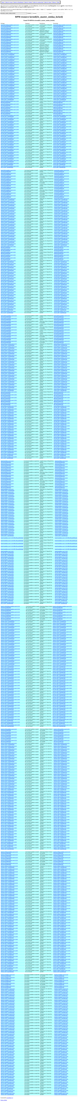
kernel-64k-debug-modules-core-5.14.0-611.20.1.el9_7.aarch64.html (10, 152)
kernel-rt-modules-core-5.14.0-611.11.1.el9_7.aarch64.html (8, 1085)
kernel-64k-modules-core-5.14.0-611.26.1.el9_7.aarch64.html (8, 292)
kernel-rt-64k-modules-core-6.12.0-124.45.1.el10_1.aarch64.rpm (62, 749)
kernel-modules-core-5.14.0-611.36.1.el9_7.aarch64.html (7, 569)
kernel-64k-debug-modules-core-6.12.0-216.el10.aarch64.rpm (62, 34)
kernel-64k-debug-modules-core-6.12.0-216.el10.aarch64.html (10, 34)
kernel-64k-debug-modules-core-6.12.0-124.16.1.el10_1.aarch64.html (10, 93)
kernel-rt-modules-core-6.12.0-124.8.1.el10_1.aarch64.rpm (61, 1034)
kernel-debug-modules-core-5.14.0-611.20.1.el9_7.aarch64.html (9, 443)
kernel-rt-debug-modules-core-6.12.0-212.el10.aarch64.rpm (61, 861)
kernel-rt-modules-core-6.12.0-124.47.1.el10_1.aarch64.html (8, 992)
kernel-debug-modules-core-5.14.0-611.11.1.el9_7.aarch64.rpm (62, 452)
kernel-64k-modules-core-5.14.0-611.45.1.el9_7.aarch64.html (8, 267)
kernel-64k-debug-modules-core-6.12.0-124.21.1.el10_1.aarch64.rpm (62, 87)
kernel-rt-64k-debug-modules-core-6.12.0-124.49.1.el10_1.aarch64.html (10, 621)
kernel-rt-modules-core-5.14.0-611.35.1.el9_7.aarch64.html (8, 1060)
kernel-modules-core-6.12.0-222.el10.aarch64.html (7, 461)
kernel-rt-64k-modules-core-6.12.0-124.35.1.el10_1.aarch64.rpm (62, 763)
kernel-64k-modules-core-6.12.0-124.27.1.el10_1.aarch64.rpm (61, 230)
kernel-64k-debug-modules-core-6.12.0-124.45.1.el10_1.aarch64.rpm (62, 59)
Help (58, 2)
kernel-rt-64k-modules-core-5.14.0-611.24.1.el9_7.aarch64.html (9, 828)
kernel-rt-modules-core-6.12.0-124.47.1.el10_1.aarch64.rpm (61, 992)
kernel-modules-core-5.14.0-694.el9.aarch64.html (12, 537)
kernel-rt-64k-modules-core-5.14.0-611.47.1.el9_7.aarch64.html (9, 797)
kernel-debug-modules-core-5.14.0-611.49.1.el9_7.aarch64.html (9, 406)
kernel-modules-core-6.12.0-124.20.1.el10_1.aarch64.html (7, 526)
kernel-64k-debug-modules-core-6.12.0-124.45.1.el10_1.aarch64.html (10, 59)
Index (3, 2)
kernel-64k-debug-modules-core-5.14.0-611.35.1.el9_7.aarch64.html (10, 135)
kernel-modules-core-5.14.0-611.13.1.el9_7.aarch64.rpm (61, 594)
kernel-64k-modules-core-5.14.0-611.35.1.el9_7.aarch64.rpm (61, 281)
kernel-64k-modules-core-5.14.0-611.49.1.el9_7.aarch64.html (8, 261)
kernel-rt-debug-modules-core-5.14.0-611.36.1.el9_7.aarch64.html (9, 934)
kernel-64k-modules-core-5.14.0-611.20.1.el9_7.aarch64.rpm (61, 298)
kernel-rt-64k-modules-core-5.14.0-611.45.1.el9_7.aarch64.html (9, 800)
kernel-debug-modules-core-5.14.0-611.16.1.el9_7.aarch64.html (9, 446)
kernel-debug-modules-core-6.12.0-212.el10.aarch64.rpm (62, 339)
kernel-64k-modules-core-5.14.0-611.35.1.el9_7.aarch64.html (8, 281)
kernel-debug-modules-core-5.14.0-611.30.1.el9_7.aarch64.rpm (62, 432)
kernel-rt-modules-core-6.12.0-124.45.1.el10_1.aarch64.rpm (61, 995)
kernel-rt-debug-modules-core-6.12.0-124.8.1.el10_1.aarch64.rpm (61, 912)
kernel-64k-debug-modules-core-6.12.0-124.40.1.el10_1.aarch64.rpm (62, 65)
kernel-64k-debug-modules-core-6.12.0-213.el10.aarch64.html (10, 42)
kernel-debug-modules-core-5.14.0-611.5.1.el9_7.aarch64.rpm (62, 457)
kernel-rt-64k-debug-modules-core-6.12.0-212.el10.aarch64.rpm (62, 615)
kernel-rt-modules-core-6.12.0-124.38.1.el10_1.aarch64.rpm (61, 1006)
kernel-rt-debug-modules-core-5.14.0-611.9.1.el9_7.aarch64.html (9, 965)
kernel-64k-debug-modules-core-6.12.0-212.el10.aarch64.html (10, 48)
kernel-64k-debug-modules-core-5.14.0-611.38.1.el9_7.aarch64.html (10, 130)
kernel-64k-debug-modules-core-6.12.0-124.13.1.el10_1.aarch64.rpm (62, 96)
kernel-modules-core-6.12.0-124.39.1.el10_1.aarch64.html (7, 504)
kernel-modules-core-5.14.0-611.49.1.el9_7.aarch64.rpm (61, 552)
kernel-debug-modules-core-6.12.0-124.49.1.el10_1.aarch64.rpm (62, 344)
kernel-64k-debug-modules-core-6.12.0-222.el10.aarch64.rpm (62, 25)
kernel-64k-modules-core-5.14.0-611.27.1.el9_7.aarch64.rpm (61, 289)
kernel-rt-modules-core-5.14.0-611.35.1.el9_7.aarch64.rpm (61, 1060)
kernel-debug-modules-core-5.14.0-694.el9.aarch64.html (9, 392)
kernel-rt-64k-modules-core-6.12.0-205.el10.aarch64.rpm (62, 741)
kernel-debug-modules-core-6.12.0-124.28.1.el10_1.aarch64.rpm (62, 372)
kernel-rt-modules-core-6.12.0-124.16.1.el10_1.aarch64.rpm (61, 1029)
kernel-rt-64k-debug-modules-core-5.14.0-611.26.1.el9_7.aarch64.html (10, 703)
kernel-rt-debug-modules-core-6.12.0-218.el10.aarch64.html (9, 852)
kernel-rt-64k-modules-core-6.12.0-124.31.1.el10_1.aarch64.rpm (62, 766)
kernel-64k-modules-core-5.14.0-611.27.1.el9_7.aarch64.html (8, 289)
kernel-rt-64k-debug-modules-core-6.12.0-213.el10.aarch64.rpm (62, 612)
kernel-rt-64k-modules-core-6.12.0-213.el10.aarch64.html (9, 735)
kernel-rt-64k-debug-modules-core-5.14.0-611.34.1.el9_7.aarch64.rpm (62, 694)
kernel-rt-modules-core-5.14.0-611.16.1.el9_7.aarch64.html (8, 1080)
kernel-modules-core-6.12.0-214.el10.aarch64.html (7, 476)
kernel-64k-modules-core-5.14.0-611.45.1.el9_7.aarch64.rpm (61, 267)
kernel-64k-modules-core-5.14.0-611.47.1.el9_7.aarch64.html (8, 264)
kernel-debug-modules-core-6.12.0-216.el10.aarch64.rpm (62, 325)
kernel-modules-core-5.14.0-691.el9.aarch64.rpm (66, 540)
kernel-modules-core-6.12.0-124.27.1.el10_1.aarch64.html (7, 521)
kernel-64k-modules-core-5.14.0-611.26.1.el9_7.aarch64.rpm (61, 292)
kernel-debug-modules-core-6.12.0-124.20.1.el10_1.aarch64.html (9, 381)
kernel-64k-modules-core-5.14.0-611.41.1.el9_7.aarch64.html (8, 272)
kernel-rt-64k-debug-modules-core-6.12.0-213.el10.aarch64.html (10, 612)
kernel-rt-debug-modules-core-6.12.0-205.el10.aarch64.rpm (61, 864)
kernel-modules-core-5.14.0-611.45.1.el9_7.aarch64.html (7, 557)
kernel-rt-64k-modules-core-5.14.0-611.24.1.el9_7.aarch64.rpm (62, 828)
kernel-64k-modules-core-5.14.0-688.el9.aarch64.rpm (61, 255)
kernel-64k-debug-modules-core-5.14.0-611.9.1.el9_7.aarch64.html (10, 164)
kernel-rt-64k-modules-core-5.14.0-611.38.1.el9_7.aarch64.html (9, 809)
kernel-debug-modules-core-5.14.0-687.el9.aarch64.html (9, 404)
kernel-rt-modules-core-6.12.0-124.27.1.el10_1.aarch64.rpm (61, 1020)
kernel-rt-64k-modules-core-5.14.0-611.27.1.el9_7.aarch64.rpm (62, 823)
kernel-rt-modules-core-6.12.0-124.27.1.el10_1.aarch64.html (8, 1020)
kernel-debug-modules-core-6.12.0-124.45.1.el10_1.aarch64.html (9, 350)
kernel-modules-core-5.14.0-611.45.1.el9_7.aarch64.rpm (61, 557)
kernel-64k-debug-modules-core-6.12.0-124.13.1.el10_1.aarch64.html (10, 96)
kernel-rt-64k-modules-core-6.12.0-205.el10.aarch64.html (9, 741)
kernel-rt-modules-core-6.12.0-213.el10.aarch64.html (8, 981)
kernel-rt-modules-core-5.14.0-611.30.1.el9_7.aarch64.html (8, 1065)
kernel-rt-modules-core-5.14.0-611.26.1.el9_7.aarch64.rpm (61, 1071)
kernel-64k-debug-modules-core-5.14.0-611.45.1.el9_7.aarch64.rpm (62, 121)
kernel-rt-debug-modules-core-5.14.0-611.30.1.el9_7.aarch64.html (9, 943)
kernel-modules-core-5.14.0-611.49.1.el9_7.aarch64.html (7, 552)
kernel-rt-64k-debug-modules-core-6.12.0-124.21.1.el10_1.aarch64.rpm (62, 655)
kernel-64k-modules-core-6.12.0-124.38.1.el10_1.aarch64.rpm (61, 216)
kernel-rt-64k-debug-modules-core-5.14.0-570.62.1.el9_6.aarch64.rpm (62, 725)
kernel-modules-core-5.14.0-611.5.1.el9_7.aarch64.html (7, 603)
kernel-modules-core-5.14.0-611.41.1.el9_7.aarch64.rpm (61, 563)
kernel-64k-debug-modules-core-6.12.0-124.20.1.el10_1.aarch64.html (10, 90)
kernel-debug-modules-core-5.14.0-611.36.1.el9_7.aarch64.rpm (62, 423)
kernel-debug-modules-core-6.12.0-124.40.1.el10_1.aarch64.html (9, 356)
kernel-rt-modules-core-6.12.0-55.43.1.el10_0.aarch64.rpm (61, 1037)
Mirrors (54, 2)
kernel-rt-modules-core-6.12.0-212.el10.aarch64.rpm (61, 984)
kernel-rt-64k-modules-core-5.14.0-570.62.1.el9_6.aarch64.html (9, 848)
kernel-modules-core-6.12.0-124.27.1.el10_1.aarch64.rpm (61, 521)
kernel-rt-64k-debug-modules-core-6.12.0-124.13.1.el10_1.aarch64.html (10, 663)
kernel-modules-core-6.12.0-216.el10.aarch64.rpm (61, 470)
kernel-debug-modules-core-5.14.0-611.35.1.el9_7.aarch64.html (9, 426)
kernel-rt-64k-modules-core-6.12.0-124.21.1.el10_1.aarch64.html (9, 778)
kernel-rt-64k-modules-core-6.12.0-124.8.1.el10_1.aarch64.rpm (62, 789)
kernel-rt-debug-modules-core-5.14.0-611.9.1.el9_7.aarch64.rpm (61, 965)
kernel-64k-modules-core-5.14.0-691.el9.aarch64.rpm (61, 250)
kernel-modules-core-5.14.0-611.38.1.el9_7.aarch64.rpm (61, 566)
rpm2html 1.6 (10, 1097)
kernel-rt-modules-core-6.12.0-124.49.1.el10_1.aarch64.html (8, 989)
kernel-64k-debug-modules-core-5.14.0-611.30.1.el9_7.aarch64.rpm (62, 141)
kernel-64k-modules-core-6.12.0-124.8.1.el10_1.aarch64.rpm (61, 244)
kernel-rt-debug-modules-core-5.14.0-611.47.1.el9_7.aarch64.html (9, 920)
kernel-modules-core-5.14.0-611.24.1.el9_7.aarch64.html (7, 586)
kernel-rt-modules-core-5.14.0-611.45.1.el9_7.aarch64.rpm (61, 1046)
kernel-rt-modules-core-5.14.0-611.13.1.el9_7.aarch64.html (8, 1082)
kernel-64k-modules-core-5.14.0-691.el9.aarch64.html (8, 250)
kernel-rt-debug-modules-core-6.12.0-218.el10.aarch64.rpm (61, 852)
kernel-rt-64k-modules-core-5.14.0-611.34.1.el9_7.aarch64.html (9, 817)
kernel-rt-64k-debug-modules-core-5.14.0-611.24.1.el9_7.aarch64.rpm (62, 706)
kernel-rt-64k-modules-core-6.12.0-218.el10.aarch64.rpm (62, 730)
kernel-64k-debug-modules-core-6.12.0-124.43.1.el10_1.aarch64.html (10, 62)
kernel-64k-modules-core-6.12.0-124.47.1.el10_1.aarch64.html (8, 202)
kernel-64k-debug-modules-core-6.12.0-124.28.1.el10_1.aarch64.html (10, 82)
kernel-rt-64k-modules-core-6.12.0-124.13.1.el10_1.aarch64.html (9, 786)
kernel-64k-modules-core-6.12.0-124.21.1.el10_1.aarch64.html (8, 233)
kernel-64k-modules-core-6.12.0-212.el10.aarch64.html (8, 193)
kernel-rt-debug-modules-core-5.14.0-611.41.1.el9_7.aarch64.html (9, 929)
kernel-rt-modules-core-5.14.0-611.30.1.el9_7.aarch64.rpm (61, 1065)
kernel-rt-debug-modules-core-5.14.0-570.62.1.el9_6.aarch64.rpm (61, 971)
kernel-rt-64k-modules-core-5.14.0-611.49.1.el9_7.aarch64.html (9, 794)
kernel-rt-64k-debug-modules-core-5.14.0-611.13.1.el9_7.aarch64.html (10, 714)
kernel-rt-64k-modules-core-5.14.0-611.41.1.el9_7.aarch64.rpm (62, 806)
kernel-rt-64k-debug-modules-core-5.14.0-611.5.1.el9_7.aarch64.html (10, 722)
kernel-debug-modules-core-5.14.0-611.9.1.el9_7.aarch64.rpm (62, 454)
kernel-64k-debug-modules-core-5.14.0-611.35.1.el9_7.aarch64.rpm (62, 135)
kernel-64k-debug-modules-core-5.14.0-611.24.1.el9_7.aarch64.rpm (62, 150)
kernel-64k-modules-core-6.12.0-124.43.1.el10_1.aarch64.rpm (61, 207)
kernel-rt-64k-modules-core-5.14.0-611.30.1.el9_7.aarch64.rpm (62, 820)
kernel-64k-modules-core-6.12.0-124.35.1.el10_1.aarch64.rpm (61, 219)
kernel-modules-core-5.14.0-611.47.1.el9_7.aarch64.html (7, 555)
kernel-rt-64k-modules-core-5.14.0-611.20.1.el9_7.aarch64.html (9, 831)
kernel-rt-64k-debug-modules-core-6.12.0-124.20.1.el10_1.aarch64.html (10, 658)
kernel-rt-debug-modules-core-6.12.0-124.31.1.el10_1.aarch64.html (9, 889)
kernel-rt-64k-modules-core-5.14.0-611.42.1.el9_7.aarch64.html (9, 803)
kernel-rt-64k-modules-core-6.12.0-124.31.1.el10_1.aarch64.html (9, 766)
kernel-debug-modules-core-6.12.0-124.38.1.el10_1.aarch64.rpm (62, 361)
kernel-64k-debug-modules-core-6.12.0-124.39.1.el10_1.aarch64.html (10, 68)
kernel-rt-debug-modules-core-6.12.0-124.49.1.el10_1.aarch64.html (9, 866)
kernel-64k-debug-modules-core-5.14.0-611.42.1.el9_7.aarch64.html (10, 124)
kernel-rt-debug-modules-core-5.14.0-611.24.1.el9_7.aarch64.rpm (61, 951)
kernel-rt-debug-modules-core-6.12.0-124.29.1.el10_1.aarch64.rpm (61, 892)
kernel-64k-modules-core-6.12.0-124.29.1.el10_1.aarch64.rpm (61, 224)
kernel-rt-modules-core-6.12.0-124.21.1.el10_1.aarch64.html (8, 1023)
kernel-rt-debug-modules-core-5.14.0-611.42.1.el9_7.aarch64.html (9, 926)
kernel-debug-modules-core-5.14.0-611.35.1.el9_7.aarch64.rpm (62, 426)
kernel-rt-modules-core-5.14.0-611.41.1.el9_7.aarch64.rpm (61, 1051)
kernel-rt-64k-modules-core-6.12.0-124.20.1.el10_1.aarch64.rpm (62, 780)
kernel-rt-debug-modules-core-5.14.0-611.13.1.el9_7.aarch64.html (9, 960)
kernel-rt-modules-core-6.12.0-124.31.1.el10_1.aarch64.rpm (61, 1012)
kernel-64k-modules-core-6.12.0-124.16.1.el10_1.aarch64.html (8, 238)
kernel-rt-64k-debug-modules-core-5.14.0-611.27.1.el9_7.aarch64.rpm (62, 700)
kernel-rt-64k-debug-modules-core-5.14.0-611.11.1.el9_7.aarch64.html (10, 717)
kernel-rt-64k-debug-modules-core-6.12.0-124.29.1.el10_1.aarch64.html (10, 646)
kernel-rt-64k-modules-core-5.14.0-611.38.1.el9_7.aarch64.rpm (62, 809)
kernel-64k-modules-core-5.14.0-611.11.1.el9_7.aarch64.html (8, 306)
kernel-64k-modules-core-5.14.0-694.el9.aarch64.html (8, 247)
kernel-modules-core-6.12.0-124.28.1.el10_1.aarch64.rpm (61, 518)
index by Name (47, 2)
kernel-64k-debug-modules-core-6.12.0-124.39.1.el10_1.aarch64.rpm (62, 68)
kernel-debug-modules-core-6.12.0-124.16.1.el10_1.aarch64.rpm (62, 384)
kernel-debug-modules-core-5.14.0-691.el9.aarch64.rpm (62, 395)
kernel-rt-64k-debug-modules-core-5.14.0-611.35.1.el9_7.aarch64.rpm (62, 691)
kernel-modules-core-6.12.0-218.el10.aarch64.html (7, 464)
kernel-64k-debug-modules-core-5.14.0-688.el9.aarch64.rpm (62, 110)
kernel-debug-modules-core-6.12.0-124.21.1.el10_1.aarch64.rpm (62, 378)
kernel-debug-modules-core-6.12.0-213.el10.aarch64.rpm (62, 333)
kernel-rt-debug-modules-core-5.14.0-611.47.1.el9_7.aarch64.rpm (61, 920)
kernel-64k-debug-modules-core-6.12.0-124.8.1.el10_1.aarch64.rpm (62, 99)
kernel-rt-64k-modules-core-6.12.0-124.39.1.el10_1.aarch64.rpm (62, 758)
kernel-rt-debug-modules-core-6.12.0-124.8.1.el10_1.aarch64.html (9, 912)
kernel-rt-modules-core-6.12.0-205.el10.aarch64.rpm (61, 986)
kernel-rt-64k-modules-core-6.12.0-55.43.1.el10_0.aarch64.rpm (62, 792)
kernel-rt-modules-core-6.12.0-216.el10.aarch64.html (8, 978)
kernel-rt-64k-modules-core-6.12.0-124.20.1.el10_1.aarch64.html (9, 780)
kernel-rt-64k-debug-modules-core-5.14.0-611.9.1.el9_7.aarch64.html (10, 720)
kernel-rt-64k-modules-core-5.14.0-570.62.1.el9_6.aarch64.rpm (62, 848)
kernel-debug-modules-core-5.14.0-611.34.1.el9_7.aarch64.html (9, 429)
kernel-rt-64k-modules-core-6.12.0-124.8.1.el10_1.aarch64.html (9, 789)
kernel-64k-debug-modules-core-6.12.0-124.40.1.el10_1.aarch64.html (10, 65)
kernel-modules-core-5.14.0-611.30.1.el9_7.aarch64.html (7, 577)
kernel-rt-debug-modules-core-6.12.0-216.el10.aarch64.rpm (61, 855)
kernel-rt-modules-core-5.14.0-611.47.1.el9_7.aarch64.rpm (61, 1043)
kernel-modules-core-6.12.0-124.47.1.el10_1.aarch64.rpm (61, 492)
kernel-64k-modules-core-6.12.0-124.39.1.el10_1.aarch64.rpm (61, 213)
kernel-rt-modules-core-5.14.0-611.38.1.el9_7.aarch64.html (8, 1054)
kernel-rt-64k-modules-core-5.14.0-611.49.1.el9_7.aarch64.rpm (62, 794)
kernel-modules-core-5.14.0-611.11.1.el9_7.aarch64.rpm (61, 597)
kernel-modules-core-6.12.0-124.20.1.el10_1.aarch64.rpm (61, 526)
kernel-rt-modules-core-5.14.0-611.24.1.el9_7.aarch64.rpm (61, 1074)
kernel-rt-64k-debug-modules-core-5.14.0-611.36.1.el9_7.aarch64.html (10, 689)
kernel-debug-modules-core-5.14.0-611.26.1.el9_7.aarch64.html (9, 437)
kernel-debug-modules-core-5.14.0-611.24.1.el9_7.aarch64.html (9, 440)
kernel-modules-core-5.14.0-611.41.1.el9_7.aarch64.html (7, 563)
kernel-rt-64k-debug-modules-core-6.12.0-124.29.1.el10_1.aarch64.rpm (62, 646)
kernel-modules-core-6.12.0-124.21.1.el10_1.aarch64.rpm (61, 523)
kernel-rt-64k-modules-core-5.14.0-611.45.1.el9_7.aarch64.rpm (62, 800)
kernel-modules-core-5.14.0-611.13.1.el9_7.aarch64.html (7, 594)
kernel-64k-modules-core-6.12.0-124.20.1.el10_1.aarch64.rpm (61, 236)
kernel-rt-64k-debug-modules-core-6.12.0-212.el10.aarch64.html (10, 615)
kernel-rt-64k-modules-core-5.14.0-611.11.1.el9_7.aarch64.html (9, 840)
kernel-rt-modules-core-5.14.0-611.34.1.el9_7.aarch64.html (8, 1063)
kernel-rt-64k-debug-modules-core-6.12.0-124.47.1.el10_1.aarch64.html (10, 624)
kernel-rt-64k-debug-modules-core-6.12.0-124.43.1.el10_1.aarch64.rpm (62, 629)
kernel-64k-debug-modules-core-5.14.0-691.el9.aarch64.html (10, 104)
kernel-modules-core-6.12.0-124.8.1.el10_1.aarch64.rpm (61, 535)
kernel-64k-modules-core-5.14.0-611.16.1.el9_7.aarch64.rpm (61, 301)
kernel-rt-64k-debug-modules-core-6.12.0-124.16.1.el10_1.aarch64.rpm (62, 660)
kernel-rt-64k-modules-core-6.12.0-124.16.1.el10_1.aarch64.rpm (62, 783)
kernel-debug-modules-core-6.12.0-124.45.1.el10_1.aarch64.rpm (62, 350)
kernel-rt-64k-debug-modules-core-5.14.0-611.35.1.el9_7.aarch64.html (10, 691)
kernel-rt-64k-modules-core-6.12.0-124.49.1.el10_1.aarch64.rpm (62, 744)
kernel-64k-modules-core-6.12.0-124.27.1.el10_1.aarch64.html (8, 230)
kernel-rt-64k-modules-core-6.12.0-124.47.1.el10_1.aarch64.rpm (62, 746)
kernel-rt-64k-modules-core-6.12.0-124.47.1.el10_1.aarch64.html (9, 746)
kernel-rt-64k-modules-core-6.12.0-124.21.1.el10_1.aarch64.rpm (62, 778)
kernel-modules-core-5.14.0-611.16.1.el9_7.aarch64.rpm (61, 591)
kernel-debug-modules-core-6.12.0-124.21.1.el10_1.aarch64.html (9, 378)
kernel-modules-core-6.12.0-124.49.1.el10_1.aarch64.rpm (61, 490)
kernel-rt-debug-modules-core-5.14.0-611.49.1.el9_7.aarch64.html (9, 917)
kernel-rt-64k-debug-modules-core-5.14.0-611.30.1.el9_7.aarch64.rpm (62, 697)
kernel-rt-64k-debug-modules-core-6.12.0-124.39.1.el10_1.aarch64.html (10, 635)
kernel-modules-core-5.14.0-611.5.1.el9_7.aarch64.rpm (61, 603)
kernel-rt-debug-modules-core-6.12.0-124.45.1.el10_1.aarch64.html (9, 872)
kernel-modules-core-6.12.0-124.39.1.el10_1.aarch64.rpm (61, 504)
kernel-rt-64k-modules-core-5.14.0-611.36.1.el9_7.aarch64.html (9, 811)
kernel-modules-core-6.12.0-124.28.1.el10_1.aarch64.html (7, 518)
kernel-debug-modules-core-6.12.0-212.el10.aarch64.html (9, 339)
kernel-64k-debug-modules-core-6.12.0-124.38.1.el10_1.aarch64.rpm (62, 71)
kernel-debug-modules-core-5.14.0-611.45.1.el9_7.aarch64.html (9, 412)
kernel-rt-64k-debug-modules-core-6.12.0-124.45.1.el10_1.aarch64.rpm (62, 627)
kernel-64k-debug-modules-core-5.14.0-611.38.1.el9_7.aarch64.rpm (62, 130)
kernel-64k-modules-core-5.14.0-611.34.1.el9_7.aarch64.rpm (61, 284)
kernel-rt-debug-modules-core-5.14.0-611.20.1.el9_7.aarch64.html (9, 954)
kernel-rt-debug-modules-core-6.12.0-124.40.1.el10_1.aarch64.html (9, 878)
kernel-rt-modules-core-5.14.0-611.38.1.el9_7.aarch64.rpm (61, 1054)
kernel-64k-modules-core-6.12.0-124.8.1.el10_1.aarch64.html (8, 244)
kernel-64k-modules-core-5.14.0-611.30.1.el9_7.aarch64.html (8, 286)
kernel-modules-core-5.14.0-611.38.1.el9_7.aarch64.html (7, 566)
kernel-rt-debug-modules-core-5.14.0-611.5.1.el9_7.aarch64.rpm (61, 968)
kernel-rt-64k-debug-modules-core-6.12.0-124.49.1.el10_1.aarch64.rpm (62, 621)
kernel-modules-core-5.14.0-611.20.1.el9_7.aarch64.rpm (61, 588)
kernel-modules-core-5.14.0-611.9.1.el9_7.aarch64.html (7, 600)
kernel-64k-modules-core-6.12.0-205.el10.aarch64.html (8, 196)
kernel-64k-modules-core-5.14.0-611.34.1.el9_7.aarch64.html (8, 284)
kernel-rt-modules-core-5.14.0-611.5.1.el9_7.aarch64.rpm (61, 1091)
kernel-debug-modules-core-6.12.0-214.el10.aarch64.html (9, 330)
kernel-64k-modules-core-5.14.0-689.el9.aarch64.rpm (61, 253)
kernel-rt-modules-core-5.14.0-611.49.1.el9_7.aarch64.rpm (61, 1040)
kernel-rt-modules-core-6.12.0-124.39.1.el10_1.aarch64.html (8, 1003)
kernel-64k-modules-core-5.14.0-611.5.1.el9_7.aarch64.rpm (61, 312)
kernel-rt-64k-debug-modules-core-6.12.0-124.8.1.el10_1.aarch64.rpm (62, 666)
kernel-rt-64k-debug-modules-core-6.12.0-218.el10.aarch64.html (10, 607)
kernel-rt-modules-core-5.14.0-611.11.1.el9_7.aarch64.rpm (61, 1085)
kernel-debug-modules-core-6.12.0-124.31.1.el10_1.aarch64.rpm (62, 367)
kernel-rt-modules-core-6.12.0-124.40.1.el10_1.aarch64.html (8, 1000)
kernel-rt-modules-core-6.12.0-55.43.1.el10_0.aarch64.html (8, 1037)
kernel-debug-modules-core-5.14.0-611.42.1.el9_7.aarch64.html (9, 415)
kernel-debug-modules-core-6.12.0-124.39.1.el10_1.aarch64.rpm (62, 358)
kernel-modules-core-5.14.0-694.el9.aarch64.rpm (66, 537)
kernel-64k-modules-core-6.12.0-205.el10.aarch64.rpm (61, 196)
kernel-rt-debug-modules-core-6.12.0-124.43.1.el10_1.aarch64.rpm (61, 875)
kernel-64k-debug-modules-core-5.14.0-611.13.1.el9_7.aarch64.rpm (62, 158)
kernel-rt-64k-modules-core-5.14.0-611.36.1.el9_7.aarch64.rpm (62, 811)
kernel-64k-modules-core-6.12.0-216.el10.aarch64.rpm (61, 179)
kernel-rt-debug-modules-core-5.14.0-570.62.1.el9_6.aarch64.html (9, 971)
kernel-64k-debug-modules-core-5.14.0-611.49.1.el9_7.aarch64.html (10, 116)
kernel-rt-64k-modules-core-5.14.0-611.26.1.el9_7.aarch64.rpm (62, 825)
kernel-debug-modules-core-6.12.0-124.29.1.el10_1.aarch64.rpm (62, 370)
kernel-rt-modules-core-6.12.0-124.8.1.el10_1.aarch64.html (8, 1034)
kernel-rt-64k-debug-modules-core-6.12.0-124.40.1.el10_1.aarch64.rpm (62, 632)
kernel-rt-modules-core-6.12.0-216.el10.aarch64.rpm (61, 978)
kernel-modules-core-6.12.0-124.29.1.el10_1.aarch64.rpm (61, 515)
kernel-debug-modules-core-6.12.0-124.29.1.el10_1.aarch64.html (9, 370)
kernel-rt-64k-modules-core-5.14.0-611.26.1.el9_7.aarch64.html (9, 825)
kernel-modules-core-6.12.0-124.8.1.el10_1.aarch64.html (7, 535)
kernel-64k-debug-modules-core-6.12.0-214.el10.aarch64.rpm (62, 39)
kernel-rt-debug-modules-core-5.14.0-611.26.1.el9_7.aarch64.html (9, 948)
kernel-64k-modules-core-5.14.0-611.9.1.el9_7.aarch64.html (8, 309)
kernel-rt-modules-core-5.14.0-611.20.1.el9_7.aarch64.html (8, 1077)
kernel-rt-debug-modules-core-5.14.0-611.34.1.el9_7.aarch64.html (9, 940)
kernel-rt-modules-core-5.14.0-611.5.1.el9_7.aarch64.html (8, 1091)
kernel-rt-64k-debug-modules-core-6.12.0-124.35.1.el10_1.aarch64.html (10, 641)
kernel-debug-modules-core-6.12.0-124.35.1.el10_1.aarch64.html (9, 364)
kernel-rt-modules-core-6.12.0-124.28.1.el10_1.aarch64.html (8, 1017)
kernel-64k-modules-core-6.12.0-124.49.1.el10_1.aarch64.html (8, 199)
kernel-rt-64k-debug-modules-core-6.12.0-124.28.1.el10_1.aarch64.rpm (62, 649)
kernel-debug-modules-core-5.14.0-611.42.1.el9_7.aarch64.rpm (62, 415)
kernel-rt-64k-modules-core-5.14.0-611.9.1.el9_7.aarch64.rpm (62, 842)
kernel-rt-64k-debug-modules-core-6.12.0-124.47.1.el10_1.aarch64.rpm (62, 624)
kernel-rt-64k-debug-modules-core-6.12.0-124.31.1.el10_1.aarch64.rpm (62, 643)
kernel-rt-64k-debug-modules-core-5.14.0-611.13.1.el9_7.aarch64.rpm (62, 714)
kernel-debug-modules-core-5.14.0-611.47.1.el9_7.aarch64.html (9, 409)
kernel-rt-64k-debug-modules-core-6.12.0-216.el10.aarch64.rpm (62, 610)
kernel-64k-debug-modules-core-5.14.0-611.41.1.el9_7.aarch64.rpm (62, 127)
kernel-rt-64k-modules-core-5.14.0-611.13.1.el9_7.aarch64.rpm (62, 837)
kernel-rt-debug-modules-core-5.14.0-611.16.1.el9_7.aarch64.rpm (61, 957)
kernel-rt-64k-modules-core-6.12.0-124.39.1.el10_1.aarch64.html (9, 758)
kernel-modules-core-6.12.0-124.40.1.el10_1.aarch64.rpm (61, 501)
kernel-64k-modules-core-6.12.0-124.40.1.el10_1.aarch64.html (8, 210)
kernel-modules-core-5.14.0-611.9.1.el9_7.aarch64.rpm (61, 600)
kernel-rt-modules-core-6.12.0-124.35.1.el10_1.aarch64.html (8, 1009)
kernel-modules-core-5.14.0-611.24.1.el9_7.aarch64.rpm (61, 586)
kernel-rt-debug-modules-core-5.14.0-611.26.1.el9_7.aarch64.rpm (61, 948)
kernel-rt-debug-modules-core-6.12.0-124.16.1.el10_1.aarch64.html (9, 906)
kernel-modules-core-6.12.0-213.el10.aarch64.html (7, 478)
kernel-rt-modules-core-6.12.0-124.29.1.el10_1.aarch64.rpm (61, 1015)
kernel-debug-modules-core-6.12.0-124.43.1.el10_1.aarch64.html (9, 353)
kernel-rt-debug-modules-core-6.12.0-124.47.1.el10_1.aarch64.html (9, 869)
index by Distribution (18, 2)
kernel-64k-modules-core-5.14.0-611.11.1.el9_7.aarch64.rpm (61, 306)
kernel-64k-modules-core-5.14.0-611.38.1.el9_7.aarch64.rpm (61, 275)
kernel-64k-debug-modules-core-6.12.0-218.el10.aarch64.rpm (62, 28)
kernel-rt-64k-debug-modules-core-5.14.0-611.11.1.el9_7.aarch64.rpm (62, 717)
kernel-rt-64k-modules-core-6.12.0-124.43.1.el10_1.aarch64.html (9, 752)
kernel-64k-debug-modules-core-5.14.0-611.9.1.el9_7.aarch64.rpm (62, 164)
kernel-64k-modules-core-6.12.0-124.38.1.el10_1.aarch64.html (8, 216)
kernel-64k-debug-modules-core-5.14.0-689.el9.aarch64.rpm (62, 107)
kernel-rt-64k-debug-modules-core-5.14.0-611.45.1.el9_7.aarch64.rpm (62, 677)
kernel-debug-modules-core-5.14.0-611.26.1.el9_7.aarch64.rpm (62, 437)
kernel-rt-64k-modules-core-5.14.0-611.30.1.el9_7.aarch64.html (9, 820)
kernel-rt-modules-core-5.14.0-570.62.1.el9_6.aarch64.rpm (61, 1094)
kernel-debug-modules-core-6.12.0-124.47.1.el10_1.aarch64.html (9, 347)
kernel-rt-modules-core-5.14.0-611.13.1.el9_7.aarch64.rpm (61, 1082)
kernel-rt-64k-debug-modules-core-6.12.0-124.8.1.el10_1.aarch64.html (10, 666)
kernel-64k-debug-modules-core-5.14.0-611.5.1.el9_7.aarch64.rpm (62, 166)
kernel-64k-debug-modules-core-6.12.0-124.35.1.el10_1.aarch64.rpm (62, 73)
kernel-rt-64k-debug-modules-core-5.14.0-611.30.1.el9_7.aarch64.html (10, 697)
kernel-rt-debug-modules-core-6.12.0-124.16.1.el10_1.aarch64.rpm (61, 906)
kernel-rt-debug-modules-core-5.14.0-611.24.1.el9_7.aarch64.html (9, 951)
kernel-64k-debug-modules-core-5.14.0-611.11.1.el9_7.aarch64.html (10, 161)
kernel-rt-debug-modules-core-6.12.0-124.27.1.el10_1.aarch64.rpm (61, 897)
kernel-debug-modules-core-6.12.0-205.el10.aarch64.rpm (62, 341)
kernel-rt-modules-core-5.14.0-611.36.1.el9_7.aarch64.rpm (61, 1057)
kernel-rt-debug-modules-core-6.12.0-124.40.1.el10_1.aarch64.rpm (61, 878)
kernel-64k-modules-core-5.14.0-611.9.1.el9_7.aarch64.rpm (61, 309)
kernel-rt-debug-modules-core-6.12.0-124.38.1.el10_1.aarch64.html (9, 883)
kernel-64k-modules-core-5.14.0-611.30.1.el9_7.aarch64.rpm (61, 286)
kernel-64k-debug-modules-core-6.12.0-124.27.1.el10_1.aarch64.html (10, 85)
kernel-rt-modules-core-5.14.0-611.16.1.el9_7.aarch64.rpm (61, 1080)
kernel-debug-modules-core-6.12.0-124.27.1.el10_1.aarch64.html (9, 375)
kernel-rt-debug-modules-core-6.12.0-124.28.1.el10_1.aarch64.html (9, 895)
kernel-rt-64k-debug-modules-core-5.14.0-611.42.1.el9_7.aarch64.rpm (62, 680)
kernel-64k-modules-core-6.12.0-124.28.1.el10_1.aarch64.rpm (61, 227)
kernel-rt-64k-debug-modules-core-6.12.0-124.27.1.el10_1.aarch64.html (10, 652)
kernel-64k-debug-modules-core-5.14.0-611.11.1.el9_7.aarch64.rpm (62, 161)
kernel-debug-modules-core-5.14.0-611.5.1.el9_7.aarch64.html (9, 457)
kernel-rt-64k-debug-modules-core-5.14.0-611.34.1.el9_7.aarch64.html (10, 694)
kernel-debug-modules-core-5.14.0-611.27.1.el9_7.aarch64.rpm (62, 435)
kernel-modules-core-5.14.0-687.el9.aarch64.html (12, 549)
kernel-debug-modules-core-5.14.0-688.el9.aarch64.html (9, 401)
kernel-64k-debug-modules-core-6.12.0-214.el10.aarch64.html (10, 39)
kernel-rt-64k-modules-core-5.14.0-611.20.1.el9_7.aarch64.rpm (62, 831)
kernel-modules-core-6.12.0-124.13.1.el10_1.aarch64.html (7, 532)
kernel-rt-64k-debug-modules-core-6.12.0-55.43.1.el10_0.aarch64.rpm (62, 669)
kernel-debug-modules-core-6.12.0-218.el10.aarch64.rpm (62, 319)
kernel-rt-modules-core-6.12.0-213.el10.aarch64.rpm (61, 981)
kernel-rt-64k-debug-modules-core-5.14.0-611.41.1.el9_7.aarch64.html (10, 683)
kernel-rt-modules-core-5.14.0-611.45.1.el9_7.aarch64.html (8, 1046)
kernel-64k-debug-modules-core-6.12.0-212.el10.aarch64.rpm (62, 48)
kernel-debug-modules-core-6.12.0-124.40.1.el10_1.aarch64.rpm (62, 356)
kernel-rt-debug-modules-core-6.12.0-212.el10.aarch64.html (9, 861)
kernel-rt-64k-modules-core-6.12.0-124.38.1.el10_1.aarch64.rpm (62, 761)
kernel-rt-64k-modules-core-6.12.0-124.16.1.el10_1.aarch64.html (9, 783)
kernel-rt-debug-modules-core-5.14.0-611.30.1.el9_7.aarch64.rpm (61, 943)
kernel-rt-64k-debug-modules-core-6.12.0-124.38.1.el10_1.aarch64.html (10, 638)
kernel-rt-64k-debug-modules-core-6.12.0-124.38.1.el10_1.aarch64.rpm (62, 638)
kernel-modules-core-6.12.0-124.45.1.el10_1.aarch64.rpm (61, 495)
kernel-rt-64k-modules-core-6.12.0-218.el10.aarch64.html (9, 730)
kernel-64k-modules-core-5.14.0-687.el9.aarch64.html (8, 258)
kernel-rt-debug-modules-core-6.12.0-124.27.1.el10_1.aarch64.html (9, 897)
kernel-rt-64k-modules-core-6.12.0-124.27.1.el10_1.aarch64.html (9, 775)
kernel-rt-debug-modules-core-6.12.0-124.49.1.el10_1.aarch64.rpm (61, 866)
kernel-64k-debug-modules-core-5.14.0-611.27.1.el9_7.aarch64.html (10, 144)
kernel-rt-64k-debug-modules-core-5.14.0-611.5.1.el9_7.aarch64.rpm (62, 722)
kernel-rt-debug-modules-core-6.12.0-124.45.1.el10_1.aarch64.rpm (61, 872)
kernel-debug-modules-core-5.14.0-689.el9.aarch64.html (9, 398)
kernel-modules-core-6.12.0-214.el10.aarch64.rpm (61, 476)
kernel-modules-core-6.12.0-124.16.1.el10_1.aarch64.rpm (61, 529)
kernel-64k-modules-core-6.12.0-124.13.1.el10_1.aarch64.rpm (61, 241)
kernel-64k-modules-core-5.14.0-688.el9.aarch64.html (8, 255)
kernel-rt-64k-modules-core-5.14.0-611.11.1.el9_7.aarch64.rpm (62, 840)
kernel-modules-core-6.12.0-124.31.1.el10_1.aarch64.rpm (61, 512)
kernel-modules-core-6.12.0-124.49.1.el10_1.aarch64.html (7, 490)
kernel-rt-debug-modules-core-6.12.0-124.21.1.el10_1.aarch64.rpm (61, 900)
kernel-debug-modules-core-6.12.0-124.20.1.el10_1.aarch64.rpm (62, 381)
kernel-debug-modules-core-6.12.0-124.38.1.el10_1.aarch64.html (9, 361)
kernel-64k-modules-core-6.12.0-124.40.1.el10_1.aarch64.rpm (61, 210)
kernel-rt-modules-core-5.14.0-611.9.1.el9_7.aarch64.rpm (61, 1088)
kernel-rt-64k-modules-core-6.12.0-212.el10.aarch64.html (9, 738)
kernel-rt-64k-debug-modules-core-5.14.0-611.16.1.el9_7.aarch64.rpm (62, 711)
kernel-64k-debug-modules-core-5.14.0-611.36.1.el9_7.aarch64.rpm (62, 133)
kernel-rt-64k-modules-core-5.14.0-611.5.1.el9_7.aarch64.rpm (62, 845)
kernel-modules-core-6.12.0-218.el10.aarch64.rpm (61, 464)
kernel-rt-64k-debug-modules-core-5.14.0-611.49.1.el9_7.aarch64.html (10, 672)
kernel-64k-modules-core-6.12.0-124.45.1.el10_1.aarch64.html (8, 205)
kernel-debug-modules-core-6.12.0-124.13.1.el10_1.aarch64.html (9, 387)
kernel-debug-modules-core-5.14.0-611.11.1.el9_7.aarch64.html (9, 452)
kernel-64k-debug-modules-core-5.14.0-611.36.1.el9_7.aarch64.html (10, 133)
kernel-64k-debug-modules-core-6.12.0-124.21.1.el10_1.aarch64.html (10, 87)
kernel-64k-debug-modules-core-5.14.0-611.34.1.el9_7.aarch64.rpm (62, 138)
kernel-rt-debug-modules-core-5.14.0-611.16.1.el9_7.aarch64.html (9, 957)
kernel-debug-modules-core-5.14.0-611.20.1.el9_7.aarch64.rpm (62, 443)
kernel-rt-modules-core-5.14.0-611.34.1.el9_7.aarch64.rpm (61, 1063)
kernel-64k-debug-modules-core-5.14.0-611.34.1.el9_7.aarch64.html (10, 138)
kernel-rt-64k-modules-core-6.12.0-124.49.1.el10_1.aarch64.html (9, 744)
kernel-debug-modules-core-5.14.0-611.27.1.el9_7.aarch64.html (9, 435)
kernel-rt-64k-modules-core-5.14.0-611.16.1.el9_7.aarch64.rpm (62, 834)
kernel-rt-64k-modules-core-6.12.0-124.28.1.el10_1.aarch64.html (9, 772)
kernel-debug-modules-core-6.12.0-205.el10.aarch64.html (9, 341)
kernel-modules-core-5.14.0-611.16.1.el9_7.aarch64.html (7, 591)
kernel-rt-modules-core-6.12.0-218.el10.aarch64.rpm (61, 975)
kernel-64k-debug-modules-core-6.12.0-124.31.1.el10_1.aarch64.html (10, 76)
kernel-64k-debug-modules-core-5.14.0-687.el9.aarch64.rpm (62, 113)
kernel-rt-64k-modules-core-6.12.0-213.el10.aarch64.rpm (62, 735)
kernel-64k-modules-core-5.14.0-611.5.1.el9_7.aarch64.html (8, 312)
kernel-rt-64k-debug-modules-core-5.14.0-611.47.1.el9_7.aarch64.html (10, 674)
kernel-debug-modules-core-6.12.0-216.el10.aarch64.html (9, 325)
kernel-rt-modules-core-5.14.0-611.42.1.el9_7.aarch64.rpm (61, 1048)
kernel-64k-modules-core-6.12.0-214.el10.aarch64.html (8, 185)
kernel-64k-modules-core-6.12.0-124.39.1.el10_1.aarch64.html (8, 213)
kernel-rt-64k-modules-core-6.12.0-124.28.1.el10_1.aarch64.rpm (62, 772)
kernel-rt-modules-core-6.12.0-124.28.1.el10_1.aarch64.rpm (61, 1017)
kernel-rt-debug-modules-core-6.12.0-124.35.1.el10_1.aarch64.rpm (61, 886)
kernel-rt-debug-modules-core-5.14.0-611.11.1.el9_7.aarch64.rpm (61, 962)
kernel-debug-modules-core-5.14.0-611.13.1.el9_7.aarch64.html (9, 449)
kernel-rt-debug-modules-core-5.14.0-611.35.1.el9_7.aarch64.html (9, 937)
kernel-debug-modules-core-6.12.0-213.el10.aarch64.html (9, 333)
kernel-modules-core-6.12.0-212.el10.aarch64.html (7, 484)
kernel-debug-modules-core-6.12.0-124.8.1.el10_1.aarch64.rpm (62, 389)
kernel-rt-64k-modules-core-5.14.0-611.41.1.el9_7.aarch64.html (9, 806)
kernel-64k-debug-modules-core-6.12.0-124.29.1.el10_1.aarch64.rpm (62, 79)
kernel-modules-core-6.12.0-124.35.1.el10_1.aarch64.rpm (61, 509)
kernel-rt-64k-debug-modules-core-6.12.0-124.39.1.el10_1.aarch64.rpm (62, 635)
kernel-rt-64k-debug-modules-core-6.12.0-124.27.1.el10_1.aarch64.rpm (62, 652)
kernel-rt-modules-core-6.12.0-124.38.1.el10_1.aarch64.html (8, 1006)
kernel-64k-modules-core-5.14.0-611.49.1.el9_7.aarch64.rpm (61, 261)
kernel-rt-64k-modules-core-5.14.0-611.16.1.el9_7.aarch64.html (9, 834)
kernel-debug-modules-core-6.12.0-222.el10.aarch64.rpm (62, 316)
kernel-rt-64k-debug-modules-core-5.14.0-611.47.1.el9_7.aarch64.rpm (62, 674)
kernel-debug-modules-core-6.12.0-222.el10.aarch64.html (9, 316)
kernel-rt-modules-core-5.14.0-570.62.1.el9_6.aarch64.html (8, 1094)
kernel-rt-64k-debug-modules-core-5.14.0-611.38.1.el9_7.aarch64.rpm (62, 686)
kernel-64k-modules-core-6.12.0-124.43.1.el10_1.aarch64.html (8, 207)
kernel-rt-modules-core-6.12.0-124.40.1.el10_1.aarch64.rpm (61, 1000)
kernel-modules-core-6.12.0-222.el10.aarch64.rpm (61, 461)
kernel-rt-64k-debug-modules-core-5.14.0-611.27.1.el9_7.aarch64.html (10, 700)
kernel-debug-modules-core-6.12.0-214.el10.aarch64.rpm (62, 330)
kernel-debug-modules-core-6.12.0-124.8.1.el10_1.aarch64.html (9, 389)
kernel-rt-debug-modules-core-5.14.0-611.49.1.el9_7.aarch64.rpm (61, 917)
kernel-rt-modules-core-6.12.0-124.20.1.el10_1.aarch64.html (8, 1026)
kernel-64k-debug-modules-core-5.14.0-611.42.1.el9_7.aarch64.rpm (62, 124)
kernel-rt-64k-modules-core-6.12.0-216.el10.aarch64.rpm (62, 732)
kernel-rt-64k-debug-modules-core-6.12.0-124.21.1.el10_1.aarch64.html (10, 655)
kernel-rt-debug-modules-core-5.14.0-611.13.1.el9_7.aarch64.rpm (61, 960)
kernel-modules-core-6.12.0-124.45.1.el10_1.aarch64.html (7, 495)
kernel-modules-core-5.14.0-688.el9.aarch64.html (12, 546)
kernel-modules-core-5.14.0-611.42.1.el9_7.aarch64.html (7, 560)
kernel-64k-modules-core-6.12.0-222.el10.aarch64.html (8, 171)
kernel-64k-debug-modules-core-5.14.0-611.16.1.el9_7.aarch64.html (10, 155)
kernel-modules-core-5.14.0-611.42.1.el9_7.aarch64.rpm (61, 560)
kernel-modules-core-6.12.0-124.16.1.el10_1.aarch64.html (7, 529)
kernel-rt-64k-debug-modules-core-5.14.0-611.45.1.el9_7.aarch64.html (10, 677)
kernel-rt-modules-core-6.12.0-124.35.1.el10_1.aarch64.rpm (61, 1009)
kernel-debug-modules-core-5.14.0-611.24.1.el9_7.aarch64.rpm (62, 440)
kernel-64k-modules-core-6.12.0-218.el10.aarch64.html (8, 174)
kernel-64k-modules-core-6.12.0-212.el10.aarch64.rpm (61, 193)
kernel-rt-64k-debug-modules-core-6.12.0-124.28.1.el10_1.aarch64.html (10, 649)
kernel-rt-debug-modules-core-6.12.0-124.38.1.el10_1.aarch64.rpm (61, 883)
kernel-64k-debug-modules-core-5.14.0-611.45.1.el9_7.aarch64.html (10, 121)
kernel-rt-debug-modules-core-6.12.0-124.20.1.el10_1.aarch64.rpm (61, 903)
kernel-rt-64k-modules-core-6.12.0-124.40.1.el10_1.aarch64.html (9, 755)
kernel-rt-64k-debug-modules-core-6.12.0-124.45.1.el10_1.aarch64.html (10, 627)
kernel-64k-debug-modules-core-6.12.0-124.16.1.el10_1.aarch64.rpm (62, 93)
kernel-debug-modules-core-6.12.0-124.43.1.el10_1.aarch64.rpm (62, 353)
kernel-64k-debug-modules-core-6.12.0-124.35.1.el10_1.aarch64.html (10, 73)
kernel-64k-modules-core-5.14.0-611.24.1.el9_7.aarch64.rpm (61, 295)
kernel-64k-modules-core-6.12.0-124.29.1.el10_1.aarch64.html (8, 224)
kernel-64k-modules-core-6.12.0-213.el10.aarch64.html (8, 188)
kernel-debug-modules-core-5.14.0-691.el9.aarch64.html (9, 395)
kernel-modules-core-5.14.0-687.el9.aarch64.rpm (66, 549)
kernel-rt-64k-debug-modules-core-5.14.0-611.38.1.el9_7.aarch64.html (10, 686)
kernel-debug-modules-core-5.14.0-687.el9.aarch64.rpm (62, 404)
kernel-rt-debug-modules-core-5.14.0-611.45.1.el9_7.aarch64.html (9, 923)
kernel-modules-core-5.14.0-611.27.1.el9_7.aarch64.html (7, 580)
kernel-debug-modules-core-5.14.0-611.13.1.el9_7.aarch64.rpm (62, 449)
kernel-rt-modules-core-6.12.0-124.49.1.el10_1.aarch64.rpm (61, 989)
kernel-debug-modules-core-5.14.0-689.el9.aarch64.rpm (62, 398)
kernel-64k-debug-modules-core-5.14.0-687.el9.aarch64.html (10, 113)
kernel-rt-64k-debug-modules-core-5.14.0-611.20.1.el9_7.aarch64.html (10, 708)
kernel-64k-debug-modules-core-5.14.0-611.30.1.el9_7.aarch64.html (10, 141)
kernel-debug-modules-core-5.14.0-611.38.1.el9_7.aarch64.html (9, 420)
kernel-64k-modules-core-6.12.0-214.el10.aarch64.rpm (61, 185)
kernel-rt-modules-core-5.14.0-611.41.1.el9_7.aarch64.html (8, 1051)
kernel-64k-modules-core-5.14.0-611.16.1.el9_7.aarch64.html (8, 301)
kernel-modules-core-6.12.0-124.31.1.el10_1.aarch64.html (7, 512)
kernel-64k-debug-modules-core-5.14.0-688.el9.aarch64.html (10, 110)
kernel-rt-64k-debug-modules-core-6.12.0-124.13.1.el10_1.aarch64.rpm (62, 663)
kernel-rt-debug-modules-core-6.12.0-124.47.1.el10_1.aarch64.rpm (61, 869)
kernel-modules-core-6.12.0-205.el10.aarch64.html (7, 487)
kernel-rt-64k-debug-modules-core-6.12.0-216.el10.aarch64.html (10, 610)
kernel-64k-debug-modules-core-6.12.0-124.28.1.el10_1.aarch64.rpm (62, 82)
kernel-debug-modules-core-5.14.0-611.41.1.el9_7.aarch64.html (9, 418)
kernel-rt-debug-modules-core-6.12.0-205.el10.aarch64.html (9, 864)
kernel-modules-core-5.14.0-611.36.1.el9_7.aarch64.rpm (61, 569)
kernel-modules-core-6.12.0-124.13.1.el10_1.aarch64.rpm (61, 532)
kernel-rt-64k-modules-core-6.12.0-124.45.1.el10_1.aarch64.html (9, 749)
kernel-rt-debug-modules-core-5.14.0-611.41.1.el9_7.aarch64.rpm (61, 929)
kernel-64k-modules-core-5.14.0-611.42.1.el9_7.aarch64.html (8, 269)
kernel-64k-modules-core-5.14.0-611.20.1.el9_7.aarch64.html (8, 298)
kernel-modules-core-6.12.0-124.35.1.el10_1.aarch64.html (7, 509)
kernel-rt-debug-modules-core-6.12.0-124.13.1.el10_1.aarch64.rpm (61, 909)
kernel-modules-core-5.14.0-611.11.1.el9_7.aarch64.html (7, 597)
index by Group (8, 2)
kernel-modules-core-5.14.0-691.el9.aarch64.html (12, 540)
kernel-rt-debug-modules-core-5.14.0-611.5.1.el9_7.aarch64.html (9, 968)
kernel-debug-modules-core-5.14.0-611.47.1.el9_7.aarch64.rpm (62, 409)
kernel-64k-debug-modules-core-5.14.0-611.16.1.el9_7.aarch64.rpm (62, 155)
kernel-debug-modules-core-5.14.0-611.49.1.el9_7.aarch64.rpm (62, 406)
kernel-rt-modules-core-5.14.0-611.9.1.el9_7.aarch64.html (8, 1088)
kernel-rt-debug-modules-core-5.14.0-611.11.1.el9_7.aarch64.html (9, 962)
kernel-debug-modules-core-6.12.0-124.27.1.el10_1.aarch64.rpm (62, 375)
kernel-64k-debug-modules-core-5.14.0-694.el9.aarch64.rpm (62, 102)
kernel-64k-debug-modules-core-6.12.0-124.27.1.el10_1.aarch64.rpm (62, 85)
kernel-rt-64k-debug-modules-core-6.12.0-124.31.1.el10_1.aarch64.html (10, 643)
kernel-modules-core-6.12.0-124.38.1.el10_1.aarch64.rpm (61, 507)
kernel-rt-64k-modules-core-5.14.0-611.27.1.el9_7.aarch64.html (9, 823)
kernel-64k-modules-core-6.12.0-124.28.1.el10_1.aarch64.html (8, 227)
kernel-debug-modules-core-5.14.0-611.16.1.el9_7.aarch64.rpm (62, 446)
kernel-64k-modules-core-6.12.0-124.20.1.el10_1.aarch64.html (8, 236)
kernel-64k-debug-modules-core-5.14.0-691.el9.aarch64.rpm (62, 104)
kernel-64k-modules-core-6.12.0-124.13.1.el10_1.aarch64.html (8, 241)
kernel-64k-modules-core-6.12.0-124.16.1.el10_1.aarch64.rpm (61, 238)
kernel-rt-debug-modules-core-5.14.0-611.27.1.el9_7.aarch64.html (9, 945)
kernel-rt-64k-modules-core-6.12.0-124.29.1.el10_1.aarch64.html (9, 769)
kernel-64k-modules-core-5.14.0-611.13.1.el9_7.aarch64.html (8, 303)
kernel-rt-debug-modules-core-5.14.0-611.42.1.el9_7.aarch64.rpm (61, 926)
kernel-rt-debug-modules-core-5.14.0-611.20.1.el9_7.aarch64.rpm (61, 954)
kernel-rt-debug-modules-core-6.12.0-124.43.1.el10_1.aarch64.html (9, 875)
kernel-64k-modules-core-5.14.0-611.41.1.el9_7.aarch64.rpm (61, 272)
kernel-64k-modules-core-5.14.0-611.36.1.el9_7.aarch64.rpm (61, 278)
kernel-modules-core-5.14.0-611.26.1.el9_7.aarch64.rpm (61, 583)
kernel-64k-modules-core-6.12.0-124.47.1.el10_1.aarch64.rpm (61, 202)
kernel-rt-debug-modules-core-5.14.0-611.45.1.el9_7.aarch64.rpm (61, 923)
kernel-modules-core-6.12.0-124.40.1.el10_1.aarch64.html (7, 501)
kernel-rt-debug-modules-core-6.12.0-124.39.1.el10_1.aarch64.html (9, 881)
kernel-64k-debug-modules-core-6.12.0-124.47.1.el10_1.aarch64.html (10, 56)
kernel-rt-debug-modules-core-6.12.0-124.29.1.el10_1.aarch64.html (9, 892)
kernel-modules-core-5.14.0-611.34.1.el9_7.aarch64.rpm (61, 574)
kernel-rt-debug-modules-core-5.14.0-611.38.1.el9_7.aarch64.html (9, 931)
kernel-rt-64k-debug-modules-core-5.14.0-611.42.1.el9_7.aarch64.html (10, 680)
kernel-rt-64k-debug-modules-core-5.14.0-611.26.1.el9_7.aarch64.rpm (62, 703)
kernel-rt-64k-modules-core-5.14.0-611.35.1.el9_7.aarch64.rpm (62, 814)
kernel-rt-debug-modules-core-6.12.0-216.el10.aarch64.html (9, 855)
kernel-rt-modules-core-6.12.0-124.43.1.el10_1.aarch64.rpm (61, 998)
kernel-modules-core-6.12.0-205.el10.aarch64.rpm (61, 487)
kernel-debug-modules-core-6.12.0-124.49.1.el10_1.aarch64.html (9, 344)
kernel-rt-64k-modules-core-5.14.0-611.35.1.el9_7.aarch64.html (9, 814)
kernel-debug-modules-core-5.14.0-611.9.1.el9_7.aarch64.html (9, 454)
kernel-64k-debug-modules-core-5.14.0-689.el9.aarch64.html (10, 107)
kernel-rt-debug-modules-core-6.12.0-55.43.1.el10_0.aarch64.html (9, 914)
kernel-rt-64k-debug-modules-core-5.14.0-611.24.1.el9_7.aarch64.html (10, 706)
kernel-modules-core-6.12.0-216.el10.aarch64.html (7, 470)
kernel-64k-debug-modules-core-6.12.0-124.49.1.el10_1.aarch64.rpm (62, 54)
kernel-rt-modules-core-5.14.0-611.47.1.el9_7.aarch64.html (8, 1043)
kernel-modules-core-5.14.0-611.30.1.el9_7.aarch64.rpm (61, 577)
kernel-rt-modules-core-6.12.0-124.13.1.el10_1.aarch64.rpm (61, 1032)
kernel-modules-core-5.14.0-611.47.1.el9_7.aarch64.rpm (61, 555)
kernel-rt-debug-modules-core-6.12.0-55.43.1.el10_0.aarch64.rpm (61, 914)
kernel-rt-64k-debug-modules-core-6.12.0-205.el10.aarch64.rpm (62, 618)
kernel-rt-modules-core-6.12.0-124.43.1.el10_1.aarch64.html (8, 998)
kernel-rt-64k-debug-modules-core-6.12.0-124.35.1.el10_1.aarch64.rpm (62, 641)
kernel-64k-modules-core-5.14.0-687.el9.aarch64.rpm (61, 258)
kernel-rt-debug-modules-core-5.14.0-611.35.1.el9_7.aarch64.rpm (61, 937)
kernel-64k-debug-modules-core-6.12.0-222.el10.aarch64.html (10, 25)
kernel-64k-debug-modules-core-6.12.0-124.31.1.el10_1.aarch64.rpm (62, 76)
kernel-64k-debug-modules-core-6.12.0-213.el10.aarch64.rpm (62, 42)
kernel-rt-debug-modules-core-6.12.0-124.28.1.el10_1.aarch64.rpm (61, 895)
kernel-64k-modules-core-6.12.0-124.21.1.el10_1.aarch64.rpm (61, 233)
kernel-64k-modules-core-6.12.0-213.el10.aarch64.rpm (61, 188)
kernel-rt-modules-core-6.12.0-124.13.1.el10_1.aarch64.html (8, 1032)
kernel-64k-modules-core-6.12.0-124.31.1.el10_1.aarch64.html (8, 221)
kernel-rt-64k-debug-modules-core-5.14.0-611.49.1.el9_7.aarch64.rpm (62, 672)
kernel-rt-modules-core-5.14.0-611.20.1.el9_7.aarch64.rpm (61, 1077)
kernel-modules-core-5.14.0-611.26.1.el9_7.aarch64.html (7, 583)
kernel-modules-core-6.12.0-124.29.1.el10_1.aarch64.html (7, 515)
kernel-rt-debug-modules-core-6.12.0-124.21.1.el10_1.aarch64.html (9, 900)
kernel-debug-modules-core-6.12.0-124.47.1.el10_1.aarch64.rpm (62, 347)
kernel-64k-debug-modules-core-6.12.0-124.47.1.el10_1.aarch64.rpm (62, 56)
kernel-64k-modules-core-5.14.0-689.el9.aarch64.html (8, 253)
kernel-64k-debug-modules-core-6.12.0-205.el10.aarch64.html (10, 51)
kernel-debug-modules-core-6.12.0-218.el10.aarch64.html (9, 319)
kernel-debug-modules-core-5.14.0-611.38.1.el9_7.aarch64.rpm (62, 420)
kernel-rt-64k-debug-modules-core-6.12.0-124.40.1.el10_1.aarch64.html (10, 632)
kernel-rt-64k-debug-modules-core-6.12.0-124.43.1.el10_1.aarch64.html (10, 629)
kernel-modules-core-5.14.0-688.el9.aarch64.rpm (66, 546)
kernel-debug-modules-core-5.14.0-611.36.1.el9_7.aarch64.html (9, 423)
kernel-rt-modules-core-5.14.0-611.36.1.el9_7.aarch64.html (8, 1057)
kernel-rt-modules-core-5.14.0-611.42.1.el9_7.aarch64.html (8, 1048)
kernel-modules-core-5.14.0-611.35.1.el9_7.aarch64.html (7, 571)
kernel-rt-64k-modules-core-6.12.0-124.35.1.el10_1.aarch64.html (9, 763)
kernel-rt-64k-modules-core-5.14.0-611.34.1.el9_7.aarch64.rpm (62, 817)
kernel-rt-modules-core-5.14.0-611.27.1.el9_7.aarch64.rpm (61, 1068)
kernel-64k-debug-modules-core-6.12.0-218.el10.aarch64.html (10, 28)
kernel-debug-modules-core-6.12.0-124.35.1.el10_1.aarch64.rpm (62, 364)
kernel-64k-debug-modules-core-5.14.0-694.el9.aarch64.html (10, 102)
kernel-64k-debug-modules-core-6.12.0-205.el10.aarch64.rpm (62, 51)
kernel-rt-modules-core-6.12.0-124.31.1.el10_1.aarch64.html (8, 1012)
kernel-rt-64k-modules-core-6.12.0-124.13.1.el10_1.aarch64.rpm (62, 786)
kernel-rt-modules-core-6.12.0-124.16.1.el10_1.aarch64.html (8, 1029)
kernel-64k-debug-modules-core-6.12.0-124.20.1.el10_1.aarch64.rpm (62, 90)
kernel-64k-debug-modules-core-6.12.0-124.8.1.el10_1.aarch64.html (10, 99)
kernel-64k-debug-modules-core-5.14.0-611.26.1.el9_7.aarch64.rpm (62, 147)
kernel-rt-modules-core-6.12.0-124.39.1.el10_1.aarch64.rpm (61, 1003)
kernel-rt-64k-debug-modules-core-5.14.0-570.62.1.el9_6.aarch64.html (10, 725)
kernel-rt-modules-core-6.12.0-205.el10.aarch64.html (8, 986)
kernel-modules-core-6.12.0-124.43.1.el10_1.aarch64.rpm (61, 498)
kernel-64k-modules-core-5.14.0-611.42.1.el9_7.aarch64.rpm (61, 269)
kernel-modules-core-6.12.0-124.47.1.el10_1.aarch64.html (7, 492)
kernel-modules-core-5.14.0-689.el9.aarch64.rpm (66, 543)
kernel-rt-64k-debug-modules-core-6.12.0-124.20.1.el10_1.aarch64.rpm (62, 658)
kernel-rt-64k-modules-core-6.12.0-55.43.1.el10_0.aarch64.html (9, 792)
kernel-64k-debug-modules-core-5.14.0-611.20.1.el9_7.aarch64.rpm (62, 152)
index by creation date (38, 2)
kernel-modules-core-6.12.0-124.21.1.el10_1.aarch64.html (7, 523)
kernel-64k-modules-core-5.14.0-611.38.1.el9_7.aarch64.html (8, 275)
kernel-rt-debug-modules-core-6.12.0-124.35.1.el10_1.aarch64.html (9, 886)
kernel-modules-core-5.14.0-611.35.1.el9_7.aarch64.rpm (61, 571)
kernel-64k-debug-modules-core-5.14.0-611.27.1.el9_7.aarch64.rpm (62, 144)
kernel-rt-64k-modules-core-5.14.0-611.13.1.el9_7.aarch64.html (9, 837)
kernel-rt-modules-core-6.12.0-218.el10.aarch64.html (8, 975)
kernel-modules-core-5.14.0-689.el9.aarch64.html (12, 543)
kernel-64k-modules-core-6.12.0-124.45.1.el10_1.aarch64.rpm (61, 205)
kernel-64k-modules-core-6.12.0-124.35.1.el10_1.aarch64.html (8, 219)
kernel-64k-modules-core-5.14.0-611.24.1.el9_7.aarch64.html (8, 295)
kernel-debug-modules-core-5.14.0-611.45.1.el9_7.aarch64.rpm (62, 412)
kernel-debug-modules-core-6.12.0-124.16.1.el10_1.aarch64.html (9, 384)
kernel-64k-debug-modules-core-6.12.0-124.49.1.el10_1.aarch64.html (10, 54)
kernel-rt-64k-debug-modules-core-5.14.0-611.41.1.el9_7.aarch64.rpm (62, 683)
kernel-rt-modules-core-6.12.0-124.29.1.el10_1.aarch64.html (8, 1015)
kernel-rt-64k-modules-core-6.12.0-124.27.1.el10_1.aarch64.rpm (62, 775)
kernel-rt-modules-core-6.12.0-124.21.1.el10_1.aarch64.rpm (61, 1023)
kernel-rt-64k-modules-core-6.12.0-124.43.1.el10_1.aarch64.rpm (62, 752)
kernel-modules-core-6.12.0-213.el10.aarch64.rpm (61, 478)
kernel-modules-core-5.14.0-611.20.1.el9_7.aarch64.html (7, 588)
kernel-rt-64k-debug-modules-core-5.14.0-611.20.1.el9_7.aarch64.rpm (62, 708)
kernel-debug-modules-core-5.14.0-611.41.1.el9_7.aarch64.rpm (62, 418)
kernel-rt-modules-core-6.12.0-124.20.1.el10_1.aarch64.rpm (61, 1026)
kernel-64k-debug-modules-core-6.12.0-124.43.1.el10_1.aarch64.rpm (62, 62)
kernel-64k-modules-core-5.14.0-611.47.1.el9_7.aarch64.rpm (61, 264)
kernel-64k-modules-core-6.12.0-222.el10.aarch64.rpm (61, 171)
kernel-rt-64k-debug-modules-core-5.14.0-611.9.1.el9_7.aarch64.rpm (62, 720)
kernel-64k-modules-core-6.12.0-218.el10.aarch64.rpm (61, 174)
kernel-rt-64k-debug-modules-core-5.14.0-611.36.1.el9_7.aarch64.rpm (62, 689)
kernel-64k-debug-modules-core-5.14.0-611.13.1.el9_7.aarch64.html (10, 158)
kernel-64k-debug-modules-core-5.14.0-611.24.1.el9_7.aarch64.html (10, 150)
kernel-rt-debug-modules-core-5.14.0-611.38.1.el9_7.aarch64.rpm (61, 931)
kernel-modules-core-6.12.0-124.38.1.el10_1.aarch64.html (7, 507)
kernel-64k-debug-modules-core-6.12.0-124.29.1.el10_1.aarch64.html (10, 79)
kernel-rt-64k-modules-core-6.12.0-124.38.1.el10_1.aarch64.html (9, 761)
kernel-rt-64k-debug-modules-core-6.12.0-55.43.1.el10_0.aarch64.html (10, 669)
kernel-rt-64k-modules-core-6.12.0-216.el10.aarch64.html (9, 732)
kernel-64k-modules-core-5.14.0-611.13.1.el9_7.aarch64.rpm (61, 303)
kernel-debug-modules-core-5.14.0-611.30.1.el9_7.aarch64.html (9, 432)
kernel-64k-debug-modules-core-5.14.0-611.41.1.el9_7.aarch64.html (10, 127)
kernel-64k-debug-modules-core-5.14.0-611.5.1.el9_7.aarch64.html (10, 166)
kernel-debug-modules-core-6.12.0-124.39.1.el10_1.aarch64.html (9, 358)
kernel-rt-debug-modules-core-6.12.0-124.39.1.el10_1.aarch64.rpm (61, 881)
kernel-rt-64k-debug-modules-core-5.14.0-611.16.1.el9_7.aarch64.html (10, 711)
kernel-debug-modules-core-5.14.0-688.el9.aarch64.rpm (62, 401)
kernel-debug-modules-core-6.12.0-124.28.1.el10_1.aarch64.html (9, 372)
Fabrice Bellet (4, 1100)
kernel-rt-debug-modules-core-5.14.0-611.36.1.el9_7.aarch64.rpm (61, 934)
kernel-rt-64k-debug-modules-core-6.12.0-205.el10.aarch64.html (10, 618)
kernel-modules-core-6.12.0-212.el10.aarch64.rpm (61, 484)
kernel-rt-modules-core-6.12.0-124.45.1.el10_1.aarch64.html (8, 995)
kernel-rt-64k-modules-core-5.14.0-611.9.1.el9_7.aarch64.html (9, 842)
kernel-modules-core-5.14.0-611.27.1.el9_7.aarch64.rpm (61, 580)
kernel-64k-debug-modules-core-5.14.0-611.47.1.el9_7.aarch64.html (10, 118)
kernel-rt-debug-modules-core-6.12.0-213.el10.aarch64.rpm (61, 858)
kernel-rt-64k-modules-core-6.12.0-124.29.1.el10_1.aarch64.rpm (62, 769)
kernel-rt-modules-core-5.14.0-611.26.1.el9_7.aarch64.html (8, 1071)
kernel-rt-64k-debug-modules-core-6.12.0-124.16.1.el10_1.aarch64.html (10, 660)
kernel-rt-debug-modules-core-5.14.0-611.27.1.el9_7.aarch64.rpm (61, 945)
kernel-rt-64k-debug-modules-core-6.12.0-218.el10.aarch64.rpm (62, 607)
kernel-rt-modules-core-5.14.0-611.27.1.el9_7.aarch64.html (8, 1068)
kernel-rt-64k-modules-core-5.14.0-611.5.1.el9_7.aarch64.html (9, 845)
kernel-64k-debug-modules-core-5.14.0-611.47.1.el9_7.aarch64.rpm (62, 118)
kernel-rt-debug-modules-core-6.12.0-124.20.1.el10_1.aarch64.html (9, 903)
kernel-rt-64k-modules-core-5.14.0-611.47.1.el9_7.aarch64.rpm (62, 797)
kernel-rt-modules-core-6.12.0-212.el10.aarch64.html (8, 984)
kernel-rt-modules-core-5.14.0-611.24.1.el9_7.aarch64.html (8, 1074)
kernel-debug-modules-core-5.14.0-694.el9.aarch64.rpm (62, 392)
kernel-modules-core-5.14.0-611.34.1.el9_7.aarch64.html (7, 574)
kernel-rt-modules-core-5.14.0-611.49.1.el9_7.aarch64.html (8, 1040)
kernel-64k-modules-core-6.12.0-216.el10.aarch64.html (8, 179)
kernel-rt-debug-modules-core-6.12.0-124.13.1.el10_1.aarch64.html (9, 909)
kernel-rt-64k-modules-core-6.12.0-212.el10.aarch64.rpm (62, 738)
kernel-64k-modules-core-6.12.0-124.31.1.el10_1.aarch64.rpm (61, 221)
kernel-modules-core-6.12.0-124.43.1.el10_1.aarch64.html (7, 498)
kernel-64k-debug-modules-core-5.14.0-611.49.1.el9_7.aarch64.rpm (62, 116)
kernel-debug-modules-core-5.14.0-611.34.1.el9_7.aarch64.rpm (62, 429)
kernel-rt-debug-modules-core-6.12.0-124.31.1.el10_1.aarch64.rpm (61, 889)
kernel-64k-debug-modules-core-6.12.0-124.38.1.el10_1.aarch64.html (10, 71)
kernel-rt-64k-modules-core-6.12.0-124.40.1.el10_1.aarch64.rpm (62, 755)
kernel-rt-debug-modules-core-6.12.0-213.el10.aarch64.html (9, 858)
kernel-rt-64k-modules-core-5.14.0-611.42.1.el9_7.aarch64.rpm (62, 803)
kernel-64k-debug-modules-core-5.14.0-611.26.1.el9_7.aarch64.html (10, 147)
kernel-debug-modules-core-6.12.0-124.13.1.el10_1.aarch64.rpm (62, 387)
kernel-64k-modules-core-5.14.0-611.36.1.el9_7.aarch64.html (8, 278)
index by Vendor (28, 2)
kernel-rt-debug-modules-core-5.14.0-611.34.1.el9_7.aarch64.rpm (61, 940)
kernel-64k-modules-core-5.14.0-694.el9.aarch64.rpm (61, 247)
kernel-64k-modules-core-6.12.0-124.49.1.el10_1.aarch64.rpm (61, 199)
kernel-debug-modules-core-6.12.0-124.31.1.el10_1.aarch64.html (9, 367)
